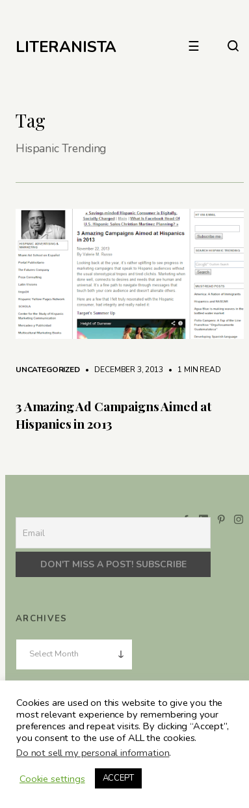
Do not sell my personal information (92, 752)
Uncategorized (48, 369)
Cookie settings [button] (52, 779)
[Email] (113, 532)
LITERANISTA (66, 46)
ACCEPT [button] (118, 778)
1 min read (192, 369)
